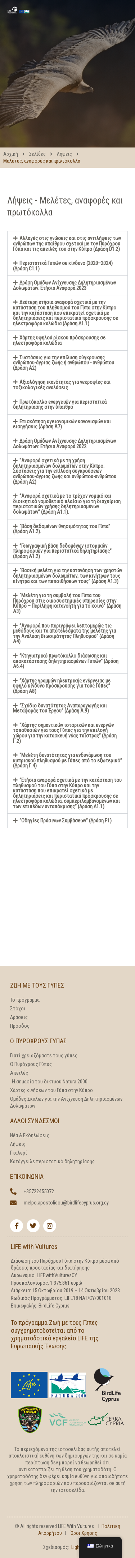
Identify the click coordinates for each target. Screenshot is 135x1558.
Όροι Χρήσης (84, 1533)
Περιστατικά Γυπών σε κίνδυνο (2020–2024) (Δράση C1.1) (63, 266)
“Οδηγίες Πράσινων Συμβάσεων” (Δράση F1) (65, 820)
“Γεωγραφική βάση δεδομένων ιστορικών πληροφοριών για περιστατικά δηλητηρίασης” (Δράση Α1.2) (62, 551)
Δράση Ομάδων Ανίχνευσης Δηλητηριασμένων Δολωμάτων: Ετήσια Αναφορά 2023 (64, 285)
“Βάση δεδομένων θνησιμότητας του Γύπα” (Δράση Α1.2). (61, 529)
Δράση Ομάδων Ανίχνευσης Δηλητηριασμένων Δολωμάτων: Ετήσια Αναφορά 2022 (64, 444)
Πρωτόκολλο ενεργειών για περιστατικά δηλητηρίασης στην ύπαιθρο (60, 405)
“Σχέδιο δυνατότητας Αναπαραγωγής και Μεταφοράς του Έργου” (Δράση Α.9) (60, 708)
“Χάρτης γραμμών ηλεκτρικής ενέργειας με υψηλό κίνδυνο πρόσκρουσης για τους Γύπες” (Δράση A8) (62, 685)
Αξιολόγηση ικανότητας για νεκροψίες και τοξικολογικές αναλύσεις (62, 385)
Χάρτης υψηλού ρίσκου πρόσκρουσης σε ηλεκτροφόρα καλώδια (59, 340)
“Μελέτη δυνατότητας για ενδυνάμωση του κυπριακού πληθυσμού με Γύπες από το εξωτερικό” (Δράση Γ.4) (67, 760)
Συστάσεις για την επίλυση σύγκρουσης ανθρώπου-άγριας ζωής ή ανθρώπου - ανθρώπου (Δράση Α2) (63, 362)
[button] (67, 243)
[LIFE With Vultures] (18, 9)
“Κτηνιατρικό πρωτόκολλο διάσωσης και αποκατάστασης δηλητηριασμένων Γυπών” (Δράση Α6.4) (65, 660)
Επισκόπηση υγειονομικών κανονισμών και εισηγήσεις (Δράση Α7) (62, 424)
